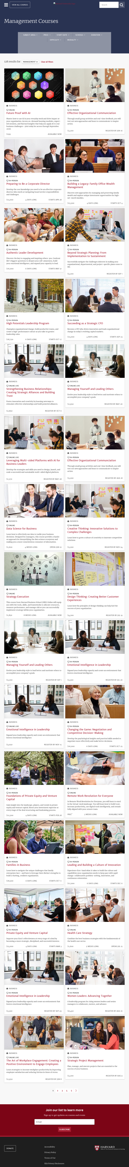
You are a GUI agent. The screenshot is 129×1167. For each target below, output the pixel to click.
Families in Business (18, 855)
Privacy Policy (50, 1143)
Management (29, 53)
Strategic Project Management (85, 1051)
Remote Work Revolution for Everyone (90, 786)
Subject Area (38, 35)
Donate (10, 1139)
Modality (80, 40)
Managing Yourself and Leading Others (90, 380)
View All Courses (20, 5)
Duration (45, 40)
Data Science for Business (21, 519)
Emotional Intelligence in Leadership (89, 655)
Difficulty (63, 40)
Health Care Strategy (79, 923)
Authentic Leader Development (24, 243)
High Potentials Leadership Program (27, 314)
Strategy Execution (17, 587)
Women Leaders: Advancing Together (89, 986)
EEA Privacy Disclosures (54, 1154)
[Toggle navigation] (6, 4)
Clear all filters (47, 53)
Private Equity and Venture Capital (27, 923)
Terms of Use (49, 1149)
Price (54, 35)
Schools (88, 35)
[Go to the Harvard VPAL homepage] (110, 1139)
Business (13, 97)
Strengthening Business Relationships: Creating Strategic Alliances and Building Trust (30, 383)
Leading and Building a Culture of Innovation (94, 855)
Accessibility (49, 1138)
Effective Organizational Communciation (91, 104)
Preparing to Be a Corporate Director (28, 175)
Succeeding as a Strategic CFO (85, 314)
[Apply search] (122, 5)
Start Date (70, 35)
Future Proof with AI (18, 104)
